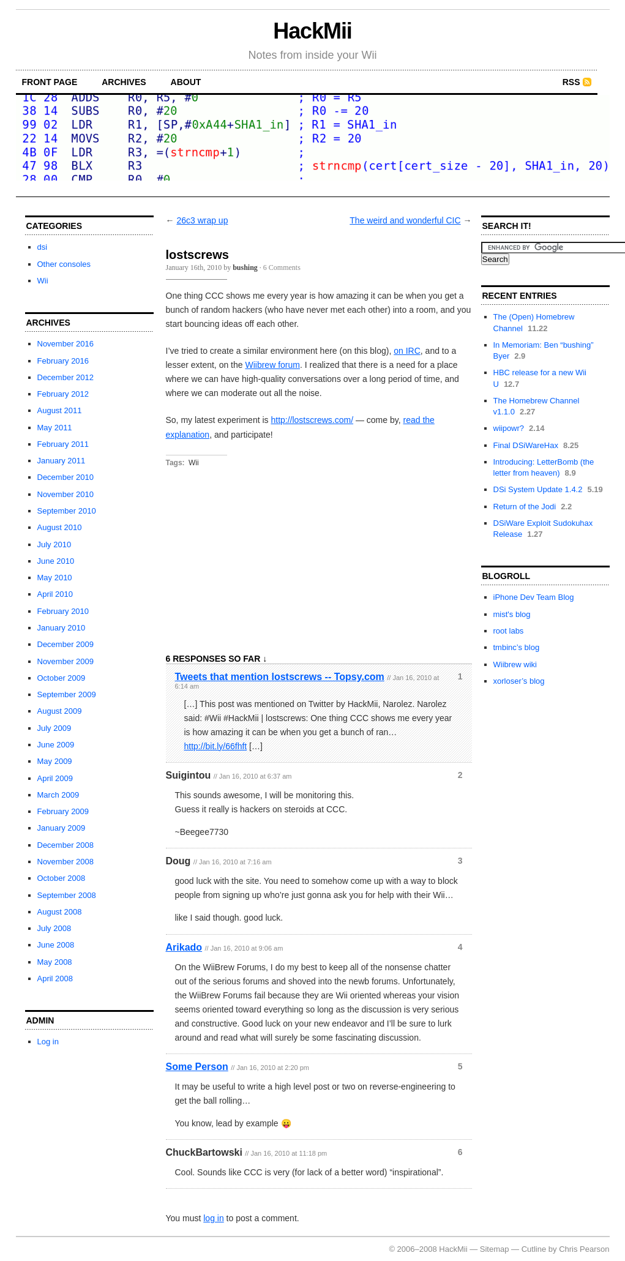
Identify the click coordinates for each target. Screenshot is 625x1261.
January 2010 (61, 627)
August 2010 (59, 527)
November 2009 (65, 661)
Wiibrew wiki (515, 664)
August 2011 (59, 410)
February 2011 (63, 444)
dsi (42, 247)
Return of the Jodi (524, 506)
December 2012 (65, 377)
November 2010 (65, 494)
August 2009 (59, 711)
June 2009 (56, 744)
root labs (508, 630)
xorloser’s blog (519, 681)
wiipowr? (509, 428)
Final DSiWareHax (525, 445)
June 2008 (56, 944)
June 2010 (56, 561)
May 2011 (54, 427)
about (186, 82)
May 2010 (54, 577)
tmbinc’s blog (516, 647)
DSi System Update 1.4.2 (538, 489)
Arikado (184, 947)
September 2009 (66, 694)
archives (124, 82)
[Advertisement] (86, 1134)
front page (50, 82)
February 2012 (63, 394)
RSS (571, 82)
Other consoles (64, 264)
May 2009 (54, 761)
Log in (48, 1041)
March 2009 (58, 794)
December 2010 (65, 477)
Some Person (197, 1066)
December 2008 (65, 845)
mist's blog (512, 614)
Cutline (534, 1249)
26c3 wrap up (202, 220)
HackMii (312, 30)
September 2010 (66, 510)
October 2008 (61, 878)
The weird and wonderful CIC (405, 220)
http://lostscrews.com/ (312, 420)
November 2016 (65, 343)
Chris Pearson (584, 1249)
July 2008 (54, 928)
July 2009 (54, 728)
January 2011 (61, 460)
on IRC (407, 351)
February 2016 (63, 360)
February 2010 (63, 611)
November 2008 (65, 861)
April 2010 (55, 594)
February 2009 (63, 811)
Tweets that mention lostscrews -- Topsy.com (279, 677)
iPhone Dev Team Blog (533, 597)
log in (213, 1218)
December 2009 (65, 644)
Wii (42, 280)
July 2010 (54, 544)
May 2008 (54, 962)
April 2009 (55, 778)
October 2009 (61, 678)
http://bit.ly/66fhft (215, 746)
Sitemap (494, 1249)
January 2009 (61, 828)
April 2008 (55, 978)
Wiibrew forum (272, 365)
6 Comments (282, 267)
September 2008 (66, 895)
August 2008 (59, 911)
